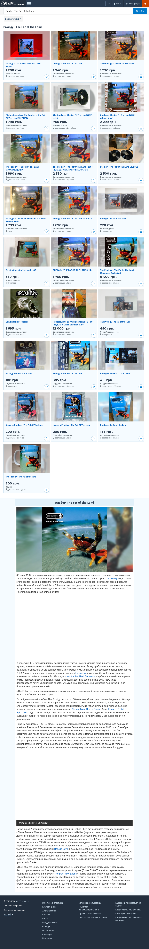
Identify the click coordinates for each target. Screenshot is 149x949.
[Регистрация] (132, 3)
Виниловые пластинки (52, 903)
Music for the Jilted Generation (80, 676)
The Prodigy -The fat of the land (21, 477)
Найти (140, 11)
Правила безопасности (90, 913)
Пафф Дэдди (93, 709)
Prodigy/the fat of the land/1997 (21, 270)
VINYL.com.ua (22, 901)
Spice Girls (22, 712)
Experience (81, 673)
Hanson (112, 709)
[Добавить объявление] (145, 3)
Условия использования (90, 903)
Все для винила (49, 922)
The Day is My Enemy (66, 873)
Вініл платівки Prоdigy (17, 322)
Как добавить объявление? (128, 910)
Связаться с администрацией (93, 917)
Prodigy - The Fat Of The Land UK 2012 (119, 167)
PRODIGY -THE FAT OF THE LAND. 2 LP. (72, 270)
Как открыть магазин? (125, 913)
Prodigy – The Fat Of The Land (68, 63)
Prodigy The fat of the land (113, 218)
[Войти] (117, 3)
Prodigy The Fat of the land (19, 373)
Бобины (46, 915)
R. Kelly (121, 709)
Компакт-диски (49, 907)
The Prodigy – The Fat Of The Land (117, 63)
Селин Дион (78, 709)
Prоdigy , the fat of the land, (113, 425)
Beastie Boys (61, 849)
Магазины (47, 938)
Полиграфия (48, 930)
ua (108, 3)
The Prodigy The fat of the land (115, 322)
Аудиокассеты (49, 911)
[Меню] (29, 3)
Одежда (46, 926)
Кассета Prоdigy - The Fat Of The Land (24, 425)
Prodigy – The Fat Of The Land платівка (72, 218)
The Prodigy (112, 578)
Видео (45, 918)
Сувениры (47, 934)
